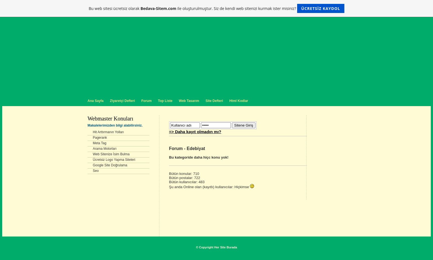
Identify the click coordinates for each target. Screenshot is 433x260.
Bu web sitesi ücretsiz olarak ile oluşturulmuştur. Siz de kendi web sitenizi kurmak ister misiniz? (216, 8)
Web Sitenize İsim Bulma (111, 154)
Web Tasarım (189, 101)
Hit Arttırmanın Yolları (108, 132)
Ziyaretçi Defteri (122, 101)
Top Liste (165, 101)
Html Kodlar (238, 101)
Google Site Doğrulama (110, 165)
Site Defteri (214, 101)
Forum (146, 101)
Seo (96, 171)
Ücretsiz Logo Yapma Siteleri (114, 160)
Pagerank (100, 138)
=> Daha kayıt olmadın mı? (195, 131)
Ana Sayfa (96, 101)
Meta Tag (99, 143)
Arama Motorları (105, 149)
